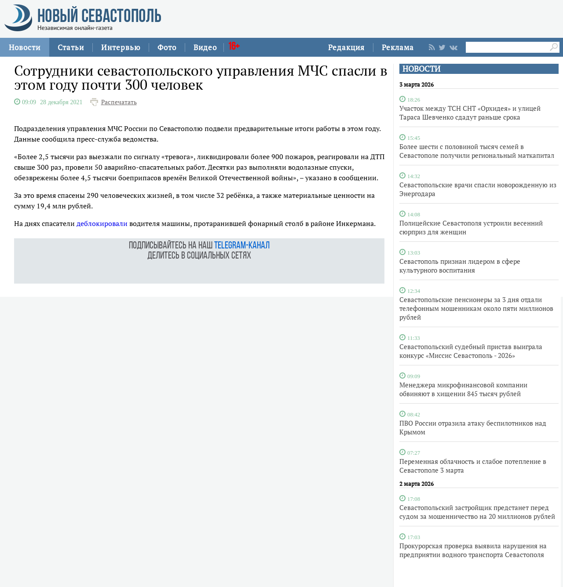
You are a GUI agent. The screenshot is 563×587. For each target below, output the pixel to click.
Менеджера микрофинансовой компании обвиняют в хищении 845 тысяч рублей (463, 389)
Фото (166, 47)
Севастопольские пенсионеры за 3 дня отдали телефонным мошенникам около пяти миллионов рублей (476, 308)
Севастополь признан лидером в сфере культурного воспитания (459, 265)
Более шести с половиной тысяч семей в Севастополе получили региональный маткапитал (476, 151)
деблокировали (102, 223)
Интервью (120, 47)
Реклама (398, 47)
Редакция (346, 47)
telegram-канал (242, 246)
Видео (205, 47)
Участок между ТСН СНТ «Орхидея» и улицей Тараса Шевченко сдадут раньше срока (470, 112)
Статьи (71, 47)
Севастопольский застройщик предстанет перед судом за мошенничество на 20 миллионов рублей (477, 512)
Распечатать (119, 102)
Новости (24, 47)
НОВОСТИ (421, 69)
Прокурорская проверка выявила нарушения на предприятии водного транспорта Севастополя (473, 550)
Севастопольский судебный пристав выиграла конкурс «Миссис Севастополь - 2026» (470, 351)
